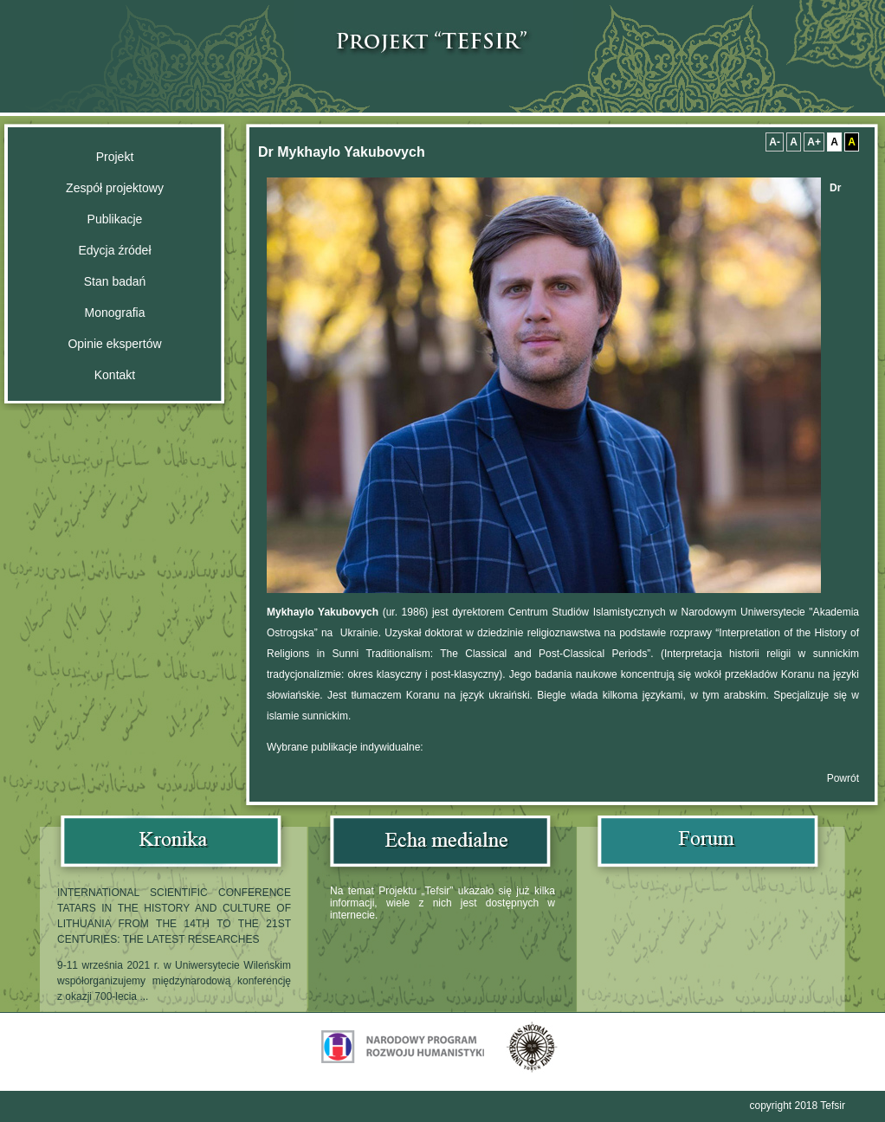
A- (774, 142)
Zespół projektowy (115, 188)
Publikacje (115, 219)
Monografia (114, 312)
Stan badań (115, 281)
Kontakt (114, 375)
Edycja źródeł (114, 250)
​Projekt (115, 157)
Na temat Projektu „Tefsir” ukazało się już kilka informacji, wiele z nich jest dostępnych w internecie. (442, 903)
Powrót (843, 778)
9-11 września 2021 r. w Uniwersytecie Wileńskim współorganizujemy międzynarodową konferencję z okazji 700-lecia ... (174, 981)
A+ (814, 142)
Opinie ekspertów (114, 344)
